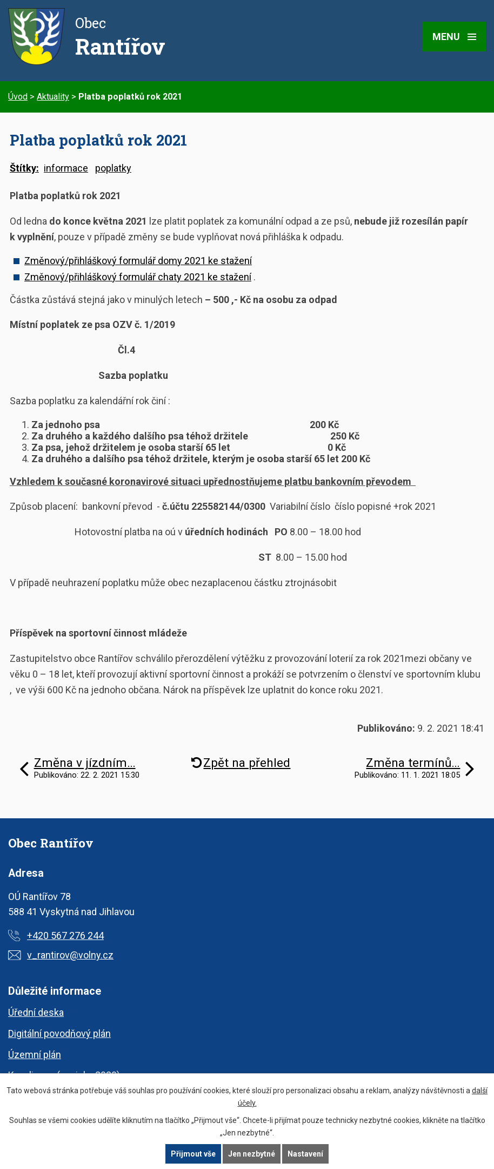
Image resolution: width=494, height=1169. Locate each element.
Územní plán (34, 1054)
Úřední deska (36, 1012)
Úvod (18, 96)
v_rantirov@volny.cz (70, 955)
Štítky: (24, 168)
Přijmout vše (193, 1154)
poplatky (113, 168)
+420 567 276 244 (65, 935)
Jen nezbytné (251, 1154)
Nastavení (305, 1154)
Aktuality (53, 96)
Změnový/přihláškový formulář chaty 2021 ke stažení (137, 277)
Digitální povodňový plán (59, 1033)
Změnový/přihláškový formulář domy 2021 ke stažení (138, 260)
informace (66, 168)
